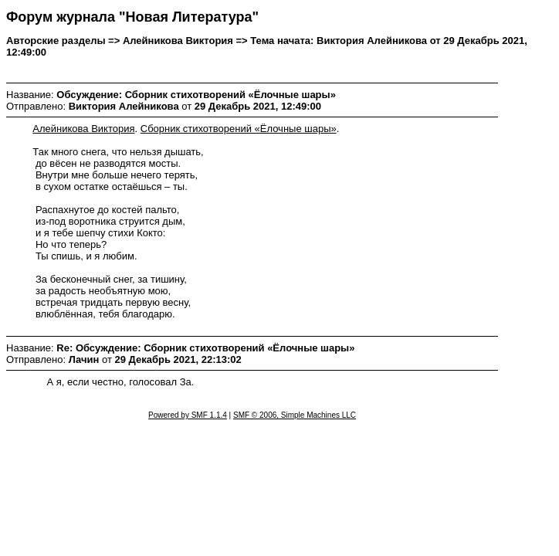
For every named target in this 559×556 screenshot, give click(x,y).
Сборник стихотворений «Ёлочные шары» (239, 128)
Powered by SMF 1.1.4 (187, 415)
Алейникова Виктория (83, 128)
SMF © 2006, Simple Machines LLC (294, 415)
